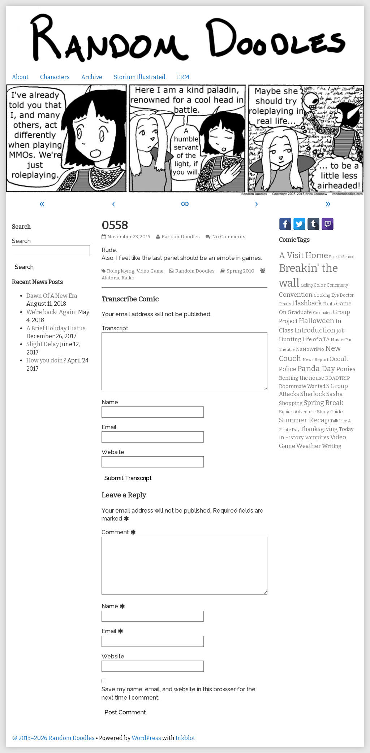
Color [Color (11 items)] (320, 285)
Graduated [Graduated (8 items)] (322, 312)
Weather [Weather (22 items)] (308, 446)
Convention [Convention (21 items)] (296, 295)
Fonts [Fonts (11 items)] (329, 303)
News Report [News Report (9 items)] (315, 359)
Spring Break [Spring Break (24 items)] (323, 403)
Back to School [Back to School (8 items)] (341, 256)
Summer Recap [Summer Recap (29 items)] (304, 420)
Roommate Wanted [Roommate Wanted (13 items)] (302, 386)
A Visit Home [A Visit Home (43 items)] (303, 255)
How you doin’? (46, 360)
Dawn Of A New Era (51, 295)
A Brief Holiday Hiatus (56, 328)
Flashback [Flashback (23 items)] (307, 303)
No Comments (228, 237)
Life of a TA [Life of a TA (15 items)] (316, 339)
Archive (91, 77)
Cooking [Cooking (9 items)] (322, 295)
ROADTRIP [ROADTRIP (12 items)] (337, 378)
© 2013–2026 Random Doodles (53, 738)
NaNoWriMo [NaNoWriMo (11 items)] (310, 349)
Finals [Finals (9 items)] (285, 303)
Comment (120, 532)
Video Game (150, 271)
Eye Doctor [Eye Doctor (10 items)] (342, 295)
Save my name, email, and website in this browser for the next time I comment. (178, 693)
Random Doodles (195, 271)
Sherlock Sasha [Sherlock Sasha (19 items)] (321, 394)
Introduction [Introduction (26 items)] (314, 330)
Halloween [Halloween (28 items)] (316, 321)
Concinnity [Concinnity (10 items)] (337, 285)
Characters (55, 77)
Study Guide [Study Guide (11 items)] (330, 411)
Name (110, 402)
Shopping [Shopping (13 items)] (290, 403)
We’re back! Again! (51, 312)
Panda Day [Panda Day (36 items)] (316, 368)
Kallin (127, 278)
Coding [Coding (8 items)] (307, 285)
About (20, 77)
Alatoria (110, 278)
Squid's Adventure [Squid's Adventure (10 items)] (297, 411)
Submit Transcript (128, 478)
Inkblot (185, 738)
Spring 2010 (240, 271)
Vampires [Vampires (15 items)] (317, 437)
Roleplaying (120, 271)
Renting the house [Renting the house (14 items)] (301, 378)
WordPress (146, 738)
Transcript (115, 328)
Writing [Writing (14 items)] (331, 446)
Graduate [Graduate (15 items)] (300, 312)
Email (109, 427)
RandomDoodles (180, 237)
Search (21, 241)
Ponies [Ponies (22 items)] (346, 369)
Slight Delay (42, 344)
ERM (183, 77)
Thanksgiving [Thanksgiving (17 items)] (319, 429)
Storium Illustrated (139, 77)
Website (113, 452)
